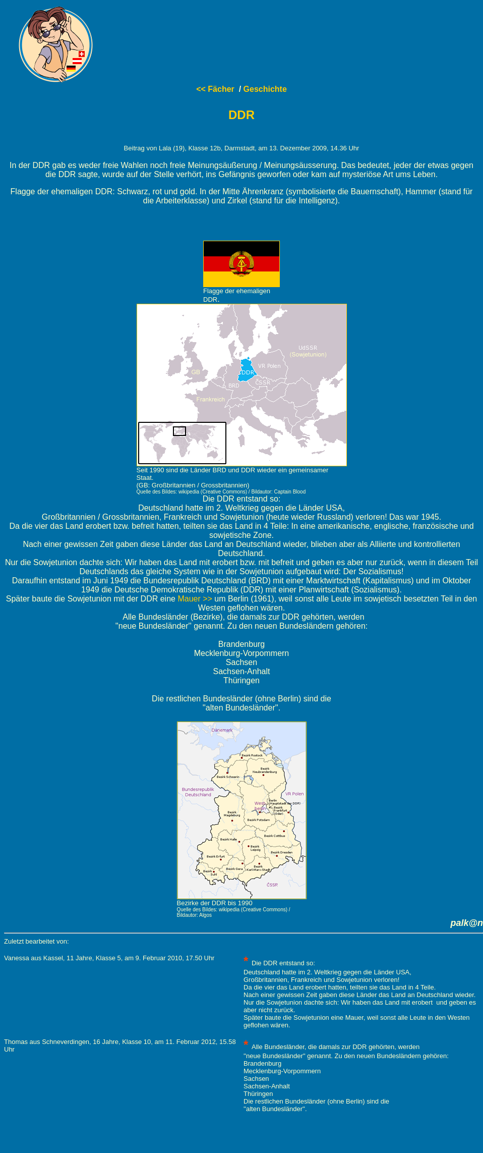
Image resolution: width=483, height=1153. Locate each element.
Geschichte (265, 89)
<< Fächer (215, 89)
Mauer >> (194, 598)
